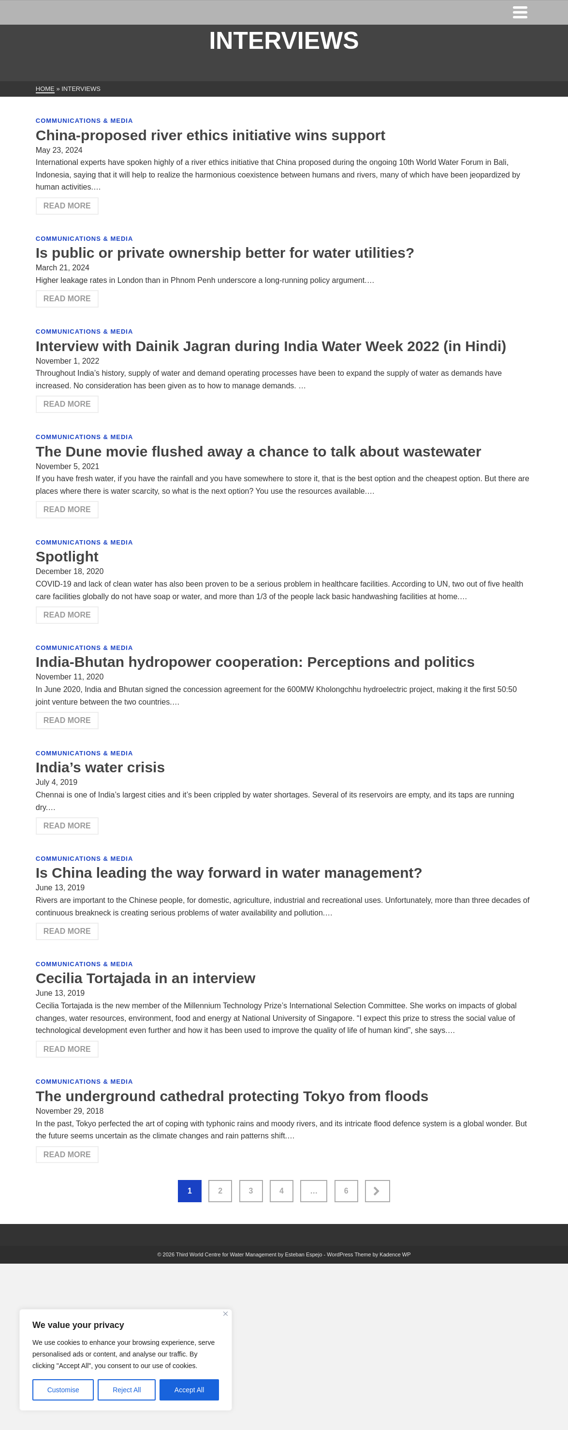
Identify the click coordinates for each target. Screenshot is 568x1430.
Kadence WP (394, 1254)
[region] (125, 1360)
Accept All (189, 1390)
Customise (63, 1390)
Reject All (127, 1390)
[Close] (225, 1314)
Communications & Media (84, 120)
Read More (67, 206)
